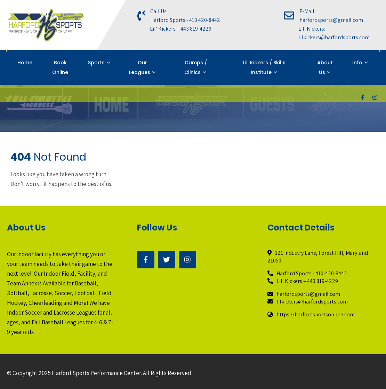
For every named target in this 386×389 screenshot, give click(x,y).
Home (24, 62)
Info (357, 62)
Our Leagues (139, 67)
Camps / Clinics (195, 67)
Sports (96, 62)
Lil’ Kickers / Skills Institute (264, 67)
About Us (325, 67)
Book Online (60, 67)
